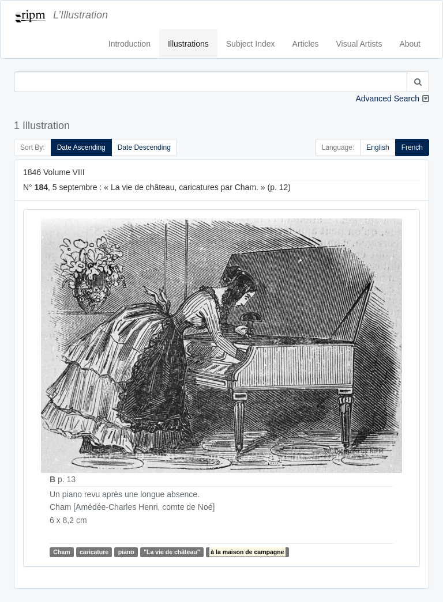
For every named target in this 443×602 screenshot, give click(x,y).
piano (126, 551)
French (412, 147)
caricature (94, 551)
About (410, 43)
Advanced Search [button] (387, 98)
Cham (61, 551)
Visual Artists (359, 43)
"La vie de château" (172, 551)
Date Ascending (81, 147)
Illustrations (188, 43)
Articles (305, 43)
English (377, 147)
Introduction (129, 43)
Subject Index (250, 43)
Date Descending (144, 147)
